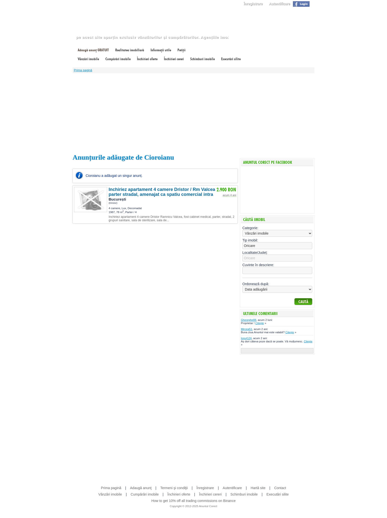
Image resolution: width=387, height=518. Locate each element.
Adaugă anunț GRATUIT (93, 50)
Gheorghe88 (248, 319)
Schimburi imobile (202, 59)
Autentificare (279, 4)
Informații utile (161, 50)
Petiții (181, 50)
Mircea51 (246, 329)
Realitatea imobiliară (129, 50)
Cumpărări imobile (118, 59)
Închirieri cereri (174, 59)
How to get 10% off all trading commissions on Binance (193, 501)
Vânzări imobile (88, 59)
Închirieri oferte (147, 59)
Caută (303, 301)
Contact (280, 488)
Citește (259, 323)
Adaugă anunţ (141, 488)
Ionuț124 (246, 338)
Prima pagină (83, 70)
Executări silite (231, 59)
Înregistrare (253, 4)
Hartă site (258, 488)
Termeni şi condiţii (174, 488)
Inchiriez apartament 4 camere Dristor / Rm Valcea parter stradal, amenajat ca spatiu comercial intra (162, 192)
